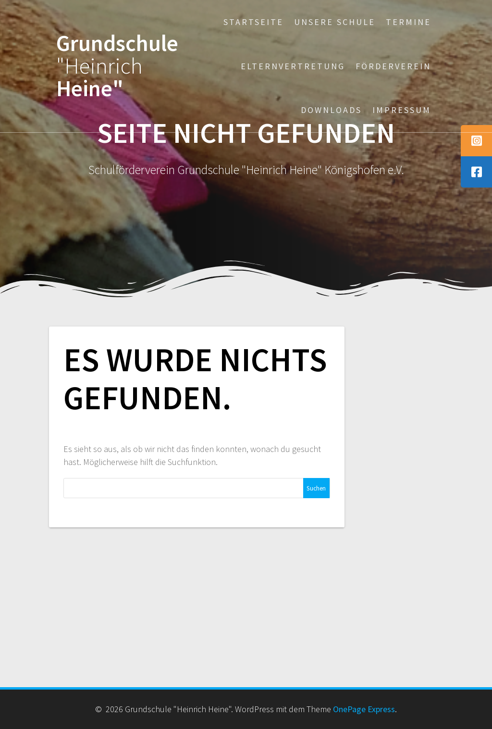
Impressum (401, 109)
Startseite (253, 21)
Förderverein (393, 66)
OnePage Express (364, 709)
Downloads (331, 109)
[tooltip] (476, 140)
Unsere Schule (334, 21)
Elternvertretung (293, 66)
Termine (408, 21)
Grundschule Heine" (117, 66)
